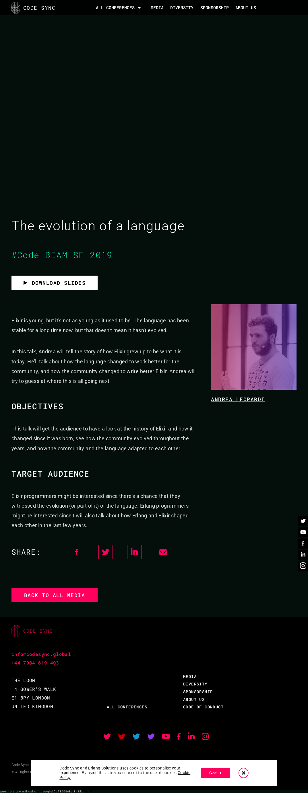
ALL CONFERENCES (127, 707)
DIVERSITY (181, 7)
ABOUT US (194, 699)
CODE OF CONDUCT (203, 707)
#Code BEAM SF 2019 (61, 254)
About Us (245, 7)
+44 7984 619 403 (35, 663)
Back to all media (54, 595)
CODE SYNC (33, 7)
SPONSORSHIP (214, 7)
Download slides (59, 282)
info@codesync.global (41, 654)
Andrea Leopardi (238, 399)
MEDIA (157, 7)
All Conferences (115, 7)
